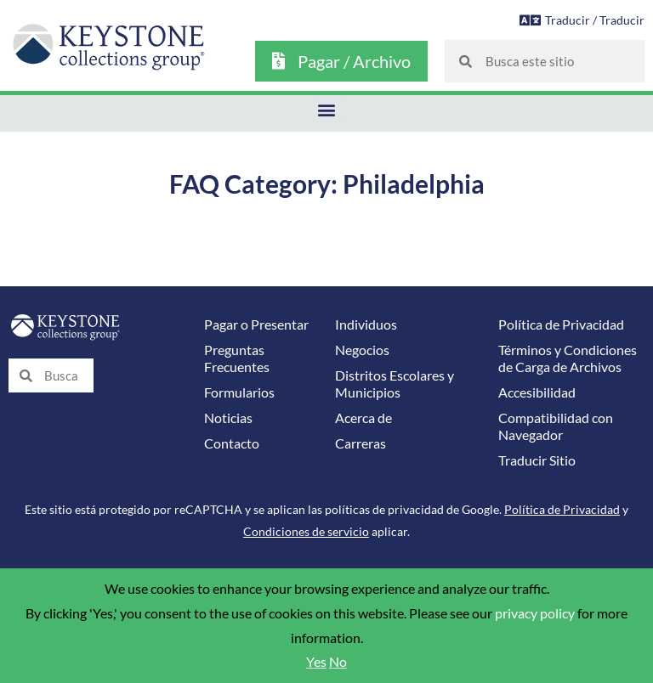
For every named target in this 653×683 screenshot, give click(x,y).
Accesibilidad (537, 392)
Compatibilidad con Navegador (555, 426)
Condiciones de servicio (306, 531)
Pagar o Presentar (256, 324)
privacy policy (535, 613)
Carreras (360, 443)
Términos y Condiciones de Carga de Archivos (567, 358)
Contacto (231, 443)
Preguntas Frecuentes (237, 358)
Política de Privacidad (561, 324)
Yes (316, 661)
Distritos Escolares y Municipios (394, 384)
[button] (327, 109)
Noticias (228, 418)
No (338, 661)
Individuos (366, 324)
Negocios (362, 350)
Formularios (239, 392)
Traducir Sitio (537, 460)
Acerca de (363, 418)
